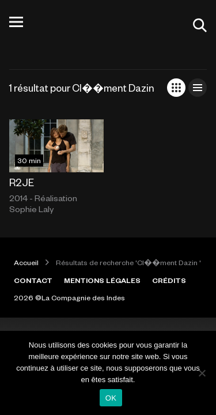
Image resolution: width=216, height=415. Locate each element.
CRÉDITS (169, 280)
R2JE (21, 182)
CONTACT (33, 280)
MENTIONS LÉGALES (102, 280)
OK (110, 398)
